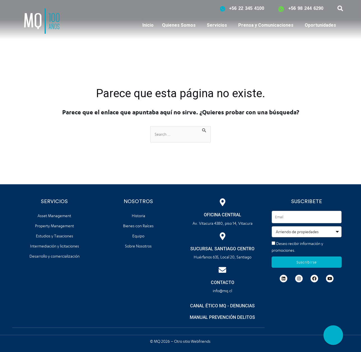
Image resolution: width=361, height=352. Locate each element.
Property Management (54, 225)
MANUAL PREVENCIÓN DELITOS (222, 317)
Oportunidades (320, 25)
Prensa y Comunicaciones (265, 25)
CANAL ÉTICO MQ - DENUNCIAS (222, 305)
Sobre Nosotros (138, 246)
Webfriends (201, 341)
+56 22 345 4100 (246, 8)
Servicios (217, 25)
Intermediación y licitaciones (54, 246)
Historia (138, 215)
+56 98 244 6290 (305, 8)
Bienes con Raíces (138, 225)
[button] (333, 335)
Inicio (148, 25)
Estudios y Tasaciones (54, 235)
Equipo (138, 235)
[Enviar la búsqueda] (204, 129)
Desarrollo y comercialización (54, 256)
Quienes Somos (179, 25)
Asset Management (54, 215)
